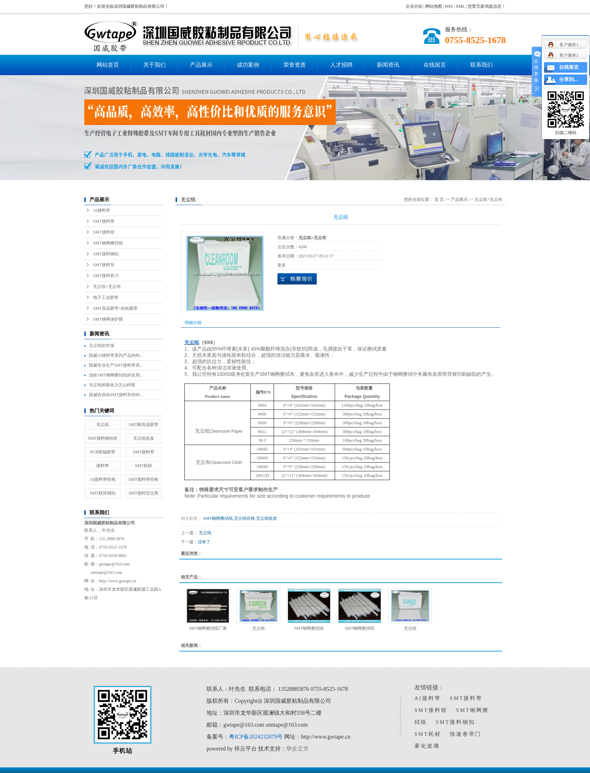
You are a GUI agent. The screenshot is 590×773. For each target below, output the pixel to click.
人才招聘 (341, 65)
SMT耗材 (143, 465)
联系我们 (481, 65)
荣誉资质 (294, 65)
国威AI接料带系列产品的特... (116, 355)
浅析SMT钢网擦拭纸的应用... (116, 375)
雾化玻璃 (427, 746)
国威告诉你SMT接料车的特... (116, 394)
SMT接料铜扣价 (103, 438)
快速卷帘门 (465, 734)
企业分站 (414, 6)
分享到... (568, 79)
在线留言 (435, 65)
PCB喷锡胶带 (102, 452)
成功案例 (248, 65)
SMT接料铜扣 (106, 253)
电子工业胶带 (105, 297)
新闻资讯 (388, 65)
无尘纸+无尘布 (107, 286)
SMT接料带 (103, 221)
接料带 (102, 465)
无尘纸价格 (244, 518)
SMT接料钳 (103, 232)
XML (460, 6)
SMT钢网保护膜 (108, 319)
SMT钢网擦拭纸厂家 (208, 628)
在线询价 (297, 278)
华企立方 (297, 749)
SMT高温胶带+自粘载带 (115, 308)
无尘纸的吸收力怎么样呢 (112, 384)
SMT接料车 (103, 264)
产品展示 (201, 65)
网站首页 (108, 65)
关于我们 (154, 65)
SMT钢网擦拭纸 (108, 243)
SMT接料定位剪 (143, 493)
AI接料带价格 (103, 479)
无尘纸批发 (143, 438)
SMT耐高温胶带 (143, 424)
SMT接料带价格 (143, 479)
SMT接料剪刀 (106, 275)
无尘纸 (102, 424)
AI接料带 (101, 210)
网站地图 (434, 6)
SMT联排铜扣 (103, 493)
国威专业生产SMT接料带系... (116, 365)
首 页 (439, 199)
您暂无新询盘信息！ (487, 6)
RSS (449, 6)
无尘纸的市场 (101, 345)
